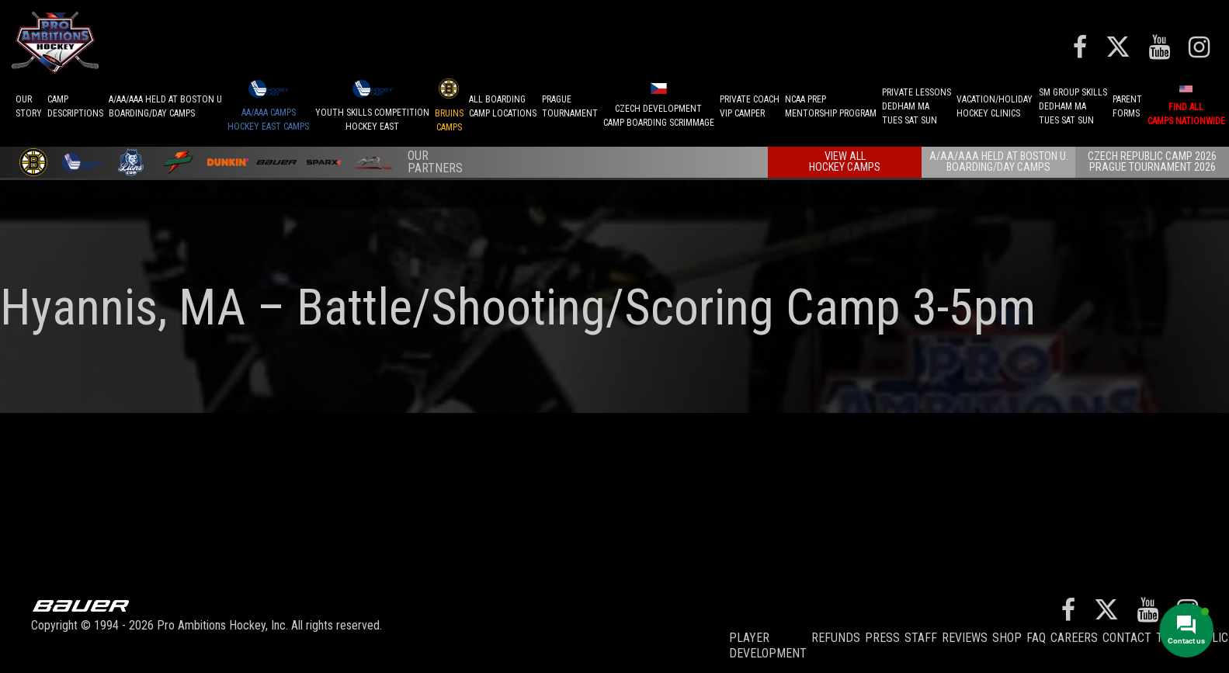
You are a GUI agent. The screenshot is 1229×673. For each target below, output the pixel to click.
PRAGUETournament (570, 106)
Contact (1126, 637)
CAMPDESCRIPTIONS (75, 106)
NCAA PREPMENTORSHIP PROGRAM (831, 106)
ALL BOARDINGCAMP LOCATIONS (502, 106)
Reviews (965, 637)
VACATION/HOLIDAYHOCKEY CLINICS (994, 106)
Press (882, 637)
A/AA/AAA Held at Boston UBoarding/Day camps (165, 106)
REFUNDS (835, 637)
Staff (920, 637)
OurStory (29, 106)
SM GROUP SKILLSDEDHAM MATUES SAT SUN (1073, 106)
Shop (1007, 637)
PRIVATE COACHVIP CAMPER (749, 106)
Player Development (768, 645)
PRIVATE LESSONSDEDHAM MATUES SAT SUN (916, 106)
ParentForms (1127, 106)
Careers (1074, 637)
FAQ (1036, 637)
